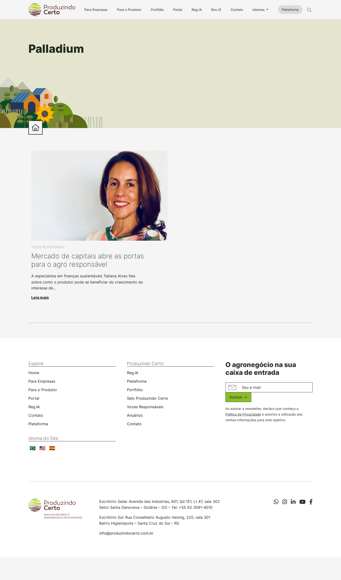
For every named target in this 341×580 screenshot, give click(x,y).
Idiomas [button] (258, 10)
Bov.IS (216, 10)
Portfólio (157, 10)
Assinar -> (238, 397)
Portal (177, 10)
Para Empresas (96, 10)
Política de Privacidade (243, 414)
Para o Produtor (129, 10)
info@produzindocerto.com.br (126, 533)
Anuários (135, 415)
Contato (237, 10)
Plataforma (290, 10)
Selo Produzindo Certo (147, 398)
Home (33, 372)
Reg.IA (197, 10)
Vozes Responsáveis (145, 406)
